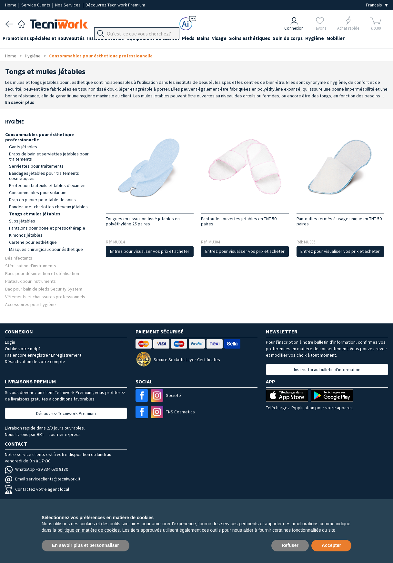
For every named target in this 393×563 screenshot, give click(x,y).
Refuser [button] (290, 545)
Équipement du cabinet (161, 39)
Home (11, 5)
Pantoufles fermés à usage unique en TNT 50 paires (339, 221)
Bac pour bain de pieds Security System (43, 288)
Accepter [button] (331, 545)
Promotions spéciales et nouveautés (46, 39)
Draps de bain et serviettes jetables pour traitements (49, 156)
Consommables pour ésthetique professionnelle (101, 56)
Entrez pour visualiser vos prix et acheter (149, 251)
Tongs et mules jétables (34, 213)
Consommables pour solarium (37, 192)
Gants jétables (23, 146)
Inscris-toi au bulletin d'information (327, 369)
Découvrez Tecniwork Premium (115, 5)
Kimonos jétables (26, 235)
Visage (234, 39)
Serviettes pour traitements (36, 166)
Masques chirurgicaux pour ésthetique (46, 249)
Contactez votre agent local (37, 489)
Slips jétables (22, 220)
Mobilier (361, 39)
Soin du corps (308, 39)
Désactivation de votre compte (35, 361)
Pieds (198, 39)
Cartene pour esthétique (33, 242)
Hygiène (337, 39)
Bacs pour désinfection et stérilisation (42, 273)
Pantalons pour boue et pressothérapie (47, 228)
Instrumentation (111, 39)
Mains (216, 39)
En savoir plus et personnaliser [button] (85, 545)
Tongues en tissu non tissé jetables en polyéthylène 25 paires (143, 221)
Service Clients (36, 5)
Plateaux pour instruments (30, 281)
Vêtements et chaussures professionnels (45, 296)
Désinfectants (18, 258)
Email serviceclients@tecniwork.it (42, 479)
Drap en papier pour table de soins (42, 199)
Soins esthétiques (267, 39)
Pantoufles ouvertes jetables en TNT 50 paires (239, 221)
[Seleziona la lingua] (377, 5)
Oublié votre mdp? (23, 348)
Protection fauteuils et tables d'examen (47, 185)
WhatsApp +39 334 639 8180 (36, 469)
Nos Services (68, 5)
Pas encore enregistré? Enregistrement (43, 355)
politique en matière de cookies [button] (88, 530)
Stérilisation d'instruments (30, 265)
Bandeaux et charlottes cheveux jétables (48, 206)
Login (10, 342)
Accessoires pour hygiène (30, 304)
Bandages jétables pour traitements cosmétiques (44, 176)
